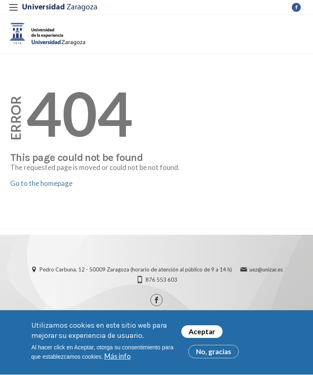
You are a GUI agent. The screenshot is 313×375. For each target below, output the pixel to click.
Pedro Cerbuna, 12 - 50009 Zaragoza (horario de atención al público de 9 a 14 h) (136, 269)
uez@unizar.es (266, 269)
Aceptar (202, 333)
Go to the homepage (41, 183)
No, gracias (213, 353)
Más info (117, 357)
